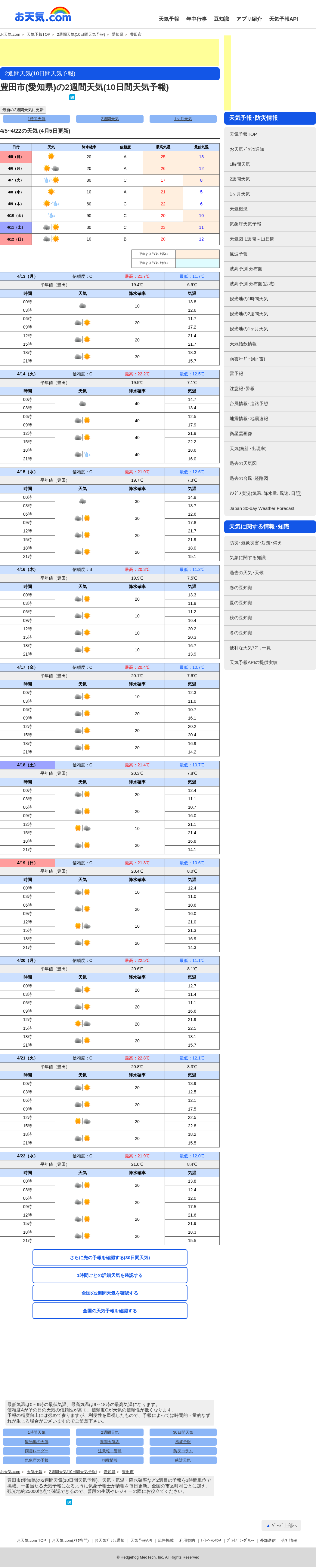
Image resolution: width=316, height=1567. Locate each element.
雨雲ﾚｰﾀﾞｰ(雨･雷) (247, 358)
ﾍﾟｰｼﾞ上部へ (284, 1525)
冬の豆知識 (241, 632)
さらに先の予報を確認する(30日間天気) (110, 1257)
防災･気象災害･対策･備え (256, 542)
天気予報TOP (39, 34)
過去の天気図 (243, 463)
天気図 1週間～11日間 (252, 238)
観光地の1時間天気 (249, 298)
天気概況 (239, 208)
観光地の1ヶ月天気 (249, 328)
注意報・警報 (110, 1451)
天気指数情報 (243, 343)
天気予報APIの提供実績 (253, 662)
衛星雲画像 (241, 433)
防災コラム (183, 1451)
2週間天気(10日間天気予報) (81, 34)
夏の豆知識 (241, 602)
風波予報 (183, 1441)
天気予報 (169, 19)
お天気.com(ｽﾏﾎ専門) (70, 1540)
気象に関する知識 (248, 557)
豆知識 (221, 19)
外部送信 (268, 1540)
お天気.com (43, 17)
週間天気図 (109, 1441)
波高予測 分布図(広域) (252, 283)
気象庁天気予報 (245, 223)
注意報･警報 (242, 388)
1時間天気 (36, 119)
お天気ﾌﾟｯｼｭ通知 (247, 149)
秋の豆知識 (241, 617)
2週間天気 (110, 119)
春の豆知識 (241, 587)
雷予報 (236, 373)
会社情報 (289, 1540)
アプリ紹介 (249, 19)
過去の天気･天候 (247, 572)
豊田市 (136, 34)
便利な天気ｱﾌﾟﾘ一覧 (250, 647)
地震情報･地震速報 (249, 418)
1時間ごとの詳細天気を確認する (110, 1275)
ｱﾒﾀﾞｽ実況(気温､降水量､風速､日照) (266, 493)
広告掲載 (166, 1540)
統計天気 (183, 1460)
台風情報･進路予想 (249, 403)
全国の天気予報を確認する (110, 1310)
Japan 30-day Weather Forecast (262, 508)
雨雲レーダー (36, 1451)
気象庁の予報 (36, 1460)
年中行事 (196, 19)
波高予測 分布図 (246, 268)
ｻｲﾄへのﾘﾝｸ (211, 1540)
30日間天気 (183, 1432)
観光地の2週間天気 (249, 313)
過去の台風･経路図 (249, 478)
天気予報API (283, 19)
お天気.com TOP (31, 1540)
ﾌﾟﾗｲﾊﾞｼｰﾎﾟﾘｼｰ (240, 1540)
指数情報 (110, 1460)
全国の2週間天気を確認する (110, 1293)
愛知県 (117, 34)
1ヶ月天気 (183, 119)
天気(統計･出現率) (248, 448)
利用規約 (187, 1540)
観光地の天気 (36, 1441)
